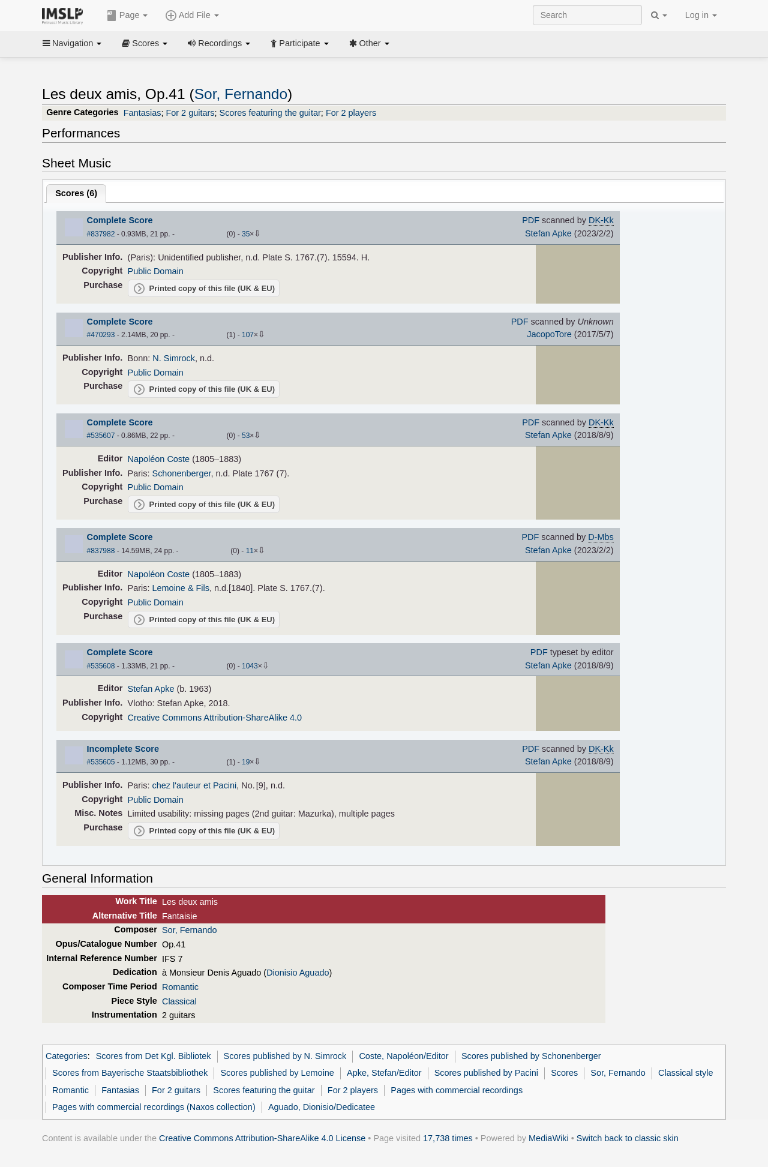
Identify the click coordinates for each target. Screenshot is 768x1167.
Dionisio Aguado (297, 972)
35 (246, 234)
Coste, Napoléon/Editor (403, 1056)
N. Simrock (173, 358)
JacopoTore (549, 334)
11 (250, 551)
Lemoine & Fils (181, 588)
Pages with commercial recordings (457, 1090)
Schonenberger (181, 473)
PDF (530, 220)
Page (127, 15)
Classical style (685, 1073)
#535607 (101, 435)
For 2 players (351, 113)
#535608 (101, 666)
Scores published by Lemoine (277, 1073)
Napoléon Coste (159, 459)
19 (246, 762)
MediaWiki (549, 1138)
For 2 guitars (190, 113)
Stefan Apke (548, 233)
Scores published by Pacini (486, 1073)
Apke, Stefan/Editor (384, 1073)
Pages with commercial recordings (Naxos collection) (154, 1107)
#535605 (101, 762)
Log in (701, 15)
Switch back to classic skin (628, 1138)
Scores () (76, 193)
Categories (67, 1056)
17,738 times (448, 1138)
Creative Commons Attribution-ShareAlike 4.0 (215, 717)
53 (246, 435)
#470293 (101, 335)
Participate (299, 43)
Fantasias (142, 113)
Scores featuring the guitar (270, 113)
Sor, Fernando (240, 94)
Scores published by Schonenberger (531, 1056)
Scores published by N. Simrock (285, 1056)
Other (369, 43)
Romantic (180, 987)
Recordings (219, 43)
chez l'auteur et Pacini (194, 785)
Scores (144, 43)
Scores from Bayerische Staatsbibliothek (130, 1073)
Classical (179, 1001)
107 (248, 335)
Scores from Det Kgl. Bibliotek (153, 1056)
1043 (250, 666)
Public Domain (156, 271)
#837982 (101, 234)
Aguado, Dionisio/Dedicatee (321, 1107)
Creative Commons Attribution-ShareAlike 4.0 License (262, 1138)
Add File (192, 15)
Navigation (72, 43)
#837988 (101, 551)
